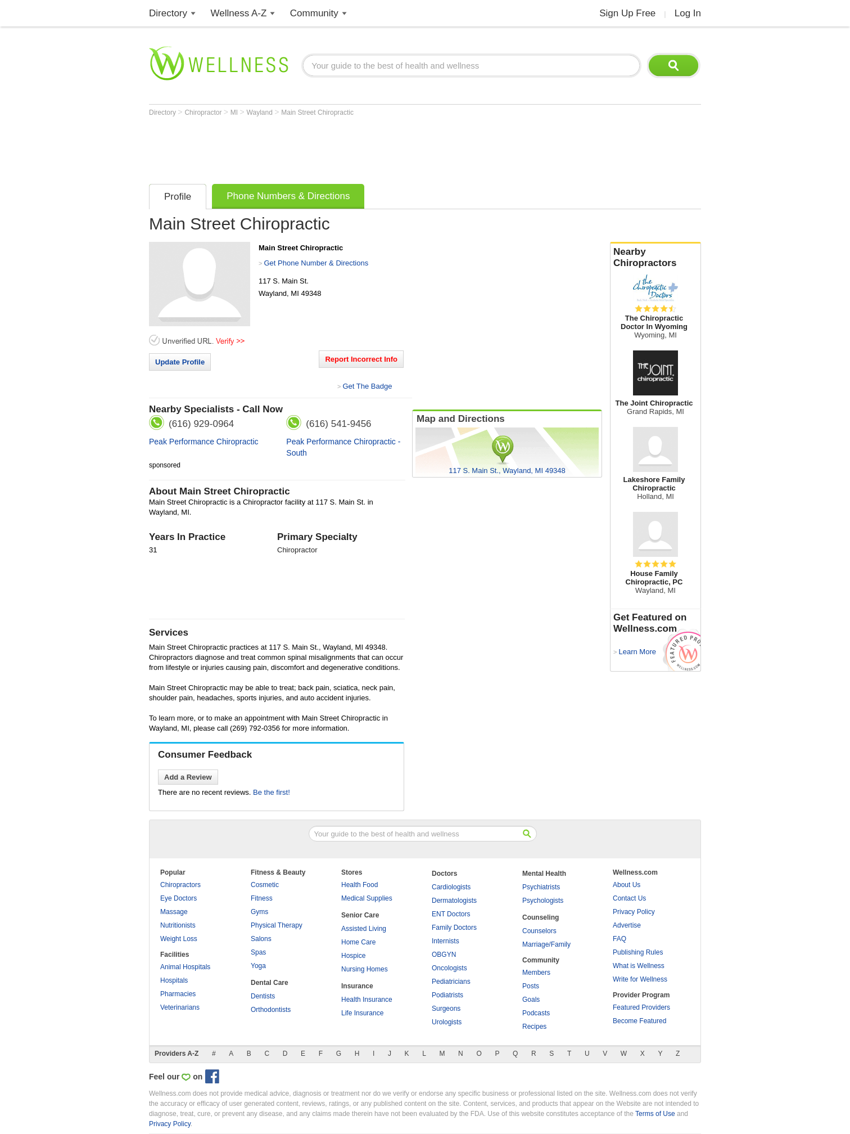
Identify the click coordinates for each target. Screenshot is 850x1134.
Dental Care (269, 983)
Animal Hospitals (185, 967)
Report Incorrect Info (361, 359)
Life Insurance (362, 1013)
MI (235, 112)
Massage (174, 912)
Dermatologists (454, 900)
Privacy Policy (634, 912)
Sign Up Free (627, 13)
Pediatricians (451, 982)
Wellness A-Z (239, 13)
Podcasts (536, 1013)
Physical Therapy (276, 925)
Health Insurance (366, 1000)
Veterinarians (180, 1007)
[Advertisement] (353, 147)
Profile (177, 196)
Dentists (263, 996)
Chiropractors (180, 885)
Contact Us (629, 898)
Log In (688, 13)
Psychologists (542, 900)
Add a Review (188, 777)
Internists (445, 941)
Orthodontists (271, 1010)
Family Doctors (454, 928)
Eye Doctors (178, 898)
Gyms (259, 912)
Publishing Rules (638, 952)
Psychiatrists (541, 887)
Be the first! (271, 792)
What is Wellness (638, 966)
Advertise (627, 925)
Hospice (353, 956)
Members (536, 972)
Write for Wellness (640, 979)
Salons (261, 939)
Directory (168, 13)
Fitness (262, 898)
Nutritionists (178, 925)
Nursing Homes (364, 969)
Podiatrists (447, 995)
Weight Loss (178, 939)
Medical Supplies (366, 898)
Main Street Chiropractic (317, 112)
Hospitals (174, 980)
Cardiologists (451, 887)
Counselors (539, 931)
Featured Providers (641, 1007)
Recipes (534, 1026)
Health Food (359, 885)
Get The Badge (367, 386)
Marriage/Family (546, 944)
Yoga (258, 966)
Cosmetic (265, 885)
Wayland (261, 112)
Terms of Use (655, 1114)
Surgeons (446, 1008)
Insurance (357, 986)
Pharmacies (178, 994)
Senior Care (360, 915)
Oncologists (449, 968)
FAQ (619, 939)
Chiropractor (203, 112)
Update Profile (180, 362)
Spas (258, 952)
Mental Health (544, 874)
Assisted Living (363, 929)
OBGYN (444, 954)
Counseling (540, 917)
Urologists (447, 1022)
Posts (530, 986)
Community (314, 13)
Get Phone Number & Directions (316, 263)
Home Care (358, 942)
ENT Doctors (451, 914)
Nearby (655, 257)
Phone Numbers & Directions (288, 196)
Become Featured (639, 1021)
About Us (626, 885)
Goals (531, 1000)
